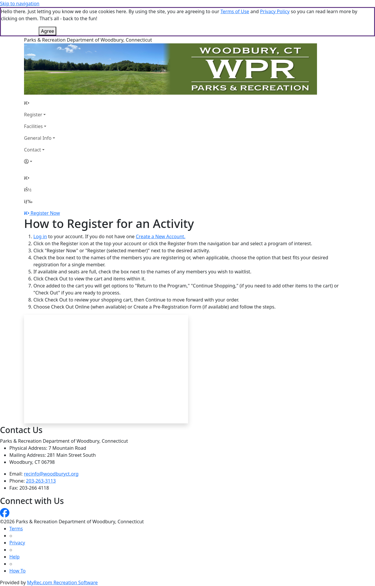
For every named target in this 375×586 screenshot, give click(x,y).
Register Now (45, 213)
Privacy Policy (274, 11)
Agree (47, 31)
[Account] (39, 161)
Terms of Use (234, 11)
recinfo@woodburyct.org (51, 474)
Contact (32, 149)
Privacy (17, 542)
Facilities (33, 126)
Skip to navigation (19, 3)
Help (14, 556)
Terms (16, 528)
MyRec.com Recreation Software (62, 582)
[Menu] (28, 201)
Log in (40, 236)
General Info (38, 138)
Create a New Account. (160, 236)
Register (33, 114)
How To (17, 571)
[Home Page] (39, 103)
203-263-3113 (41, 481)
